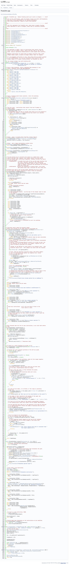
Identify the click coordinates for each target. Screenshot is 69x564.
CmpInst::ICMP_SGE (16, 80)
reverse (16, 522)
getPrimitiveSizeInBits (23, 456)
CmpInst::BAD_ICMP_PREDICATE (19, 91)
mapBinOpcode (24, 98)
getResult (24, 551)
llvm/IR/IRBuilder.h (16, 38)
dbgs (14, 139)
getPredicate (31, 127)
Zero (11, 293)
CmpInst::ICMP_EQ (16, 73)
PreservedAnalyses (10, 549)
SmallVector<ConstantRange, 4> (14, 230)
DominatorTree (34, 109)
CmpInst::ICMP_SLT (16, 83)
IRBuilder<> (10, 468)
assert (10, 235)
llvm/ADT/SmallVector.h (17, 33)
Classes (27, 5)
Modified (11, 543)
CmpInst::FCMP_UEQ (13, 72)
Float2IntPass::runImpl (14, 526)
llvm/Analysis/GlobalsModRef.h (18, 34)
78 (2, 98)
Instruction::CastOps (22, 196)
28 (2, 45)
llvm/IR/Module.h (15, 39)
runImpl (11, 552)
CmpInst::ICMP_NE (16, 89)
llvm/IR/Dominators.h (16, 36)
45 (2, 63)
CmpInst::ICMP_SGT (16, 77)
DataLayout (33, 346)
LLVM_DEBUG (9, 139)
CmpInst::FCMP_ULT (13, 82)
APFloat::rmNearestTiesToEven (33, 261)
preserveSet (11, 556)
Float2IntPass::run (20, 549)
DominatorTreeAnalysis (32, 551)
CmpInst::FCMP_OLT (13, 81)
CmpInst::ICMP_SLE (16, 86)
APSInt (10, 266)
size (17, 290)
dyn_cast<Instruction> (25, 213)
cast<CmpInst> (21, 127)
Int (13, 266)
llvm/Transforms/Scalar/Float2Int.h (20, 30)
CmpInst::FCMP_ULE (13, 85)
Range (26, 338)
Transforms (5, 7)
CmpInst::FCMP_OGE (13, 78)
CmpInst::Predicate (14, 69)
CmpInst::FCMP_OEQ (13, 71)
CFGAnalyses (17, 556)
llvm (15, 47)
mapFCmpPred (22, 69)
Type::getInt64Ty (17, 424)
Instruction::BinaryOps (15, 98)
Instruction (22, 138)
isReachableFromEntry (17, 113)
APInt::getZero (25, 293)
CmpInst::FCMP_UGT (13, 75)
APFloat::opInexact (35, 272)
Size (14, 291)
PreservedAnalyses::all (17, 553)
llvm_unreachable (16, 100)
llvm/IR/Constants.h (16, 35)
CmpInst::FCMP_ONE (13, 87)
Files (31, 5)
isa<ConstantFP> (19, 219)
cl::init (29, 63)
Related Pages (9, 5)
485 (2, 526)
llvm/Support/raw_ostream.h (18, 42)
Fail (11, 356)
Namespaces (20, 5)
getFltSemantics (36, 408)
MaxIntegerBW (9, 63)
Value (11, 212)
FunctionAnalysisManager (38, 549)
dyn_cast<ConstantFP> (28, 239)
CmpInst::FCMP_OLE (13, 84)
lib (1, 7)
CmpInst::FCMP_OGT (13, 74)
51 (2, 69)
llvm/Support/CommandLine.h (18, 40)
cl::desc (15, 64)
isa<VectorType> (15, 118)
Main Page (3, 5)
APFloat (14, 249)
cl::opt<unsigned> (13, 62)
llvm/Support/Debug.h (16, 41)
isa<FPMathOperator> (33, 256)
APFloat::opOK (18, 262)
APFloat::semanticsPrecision (17, 408)
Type (9, 357)
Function (23, 109)
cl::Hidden (37, 63)
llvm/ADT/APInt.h (15, 31)
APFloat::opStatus (13, 268)
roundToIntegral (21, 261)
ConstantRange (30, 138)
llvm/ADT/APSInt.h (15, 32)
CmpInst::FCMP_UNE (13, 88)
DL (37, 346)
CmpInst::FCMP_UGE (13, 79)
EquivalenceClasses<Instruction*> (18, 529)
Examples (37, 5)
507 (2, 549)
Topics (15, 5)
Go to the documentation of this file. (9, 14)
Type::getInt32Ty (17, 422)
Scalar (11, 7)
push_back (16, 238)
